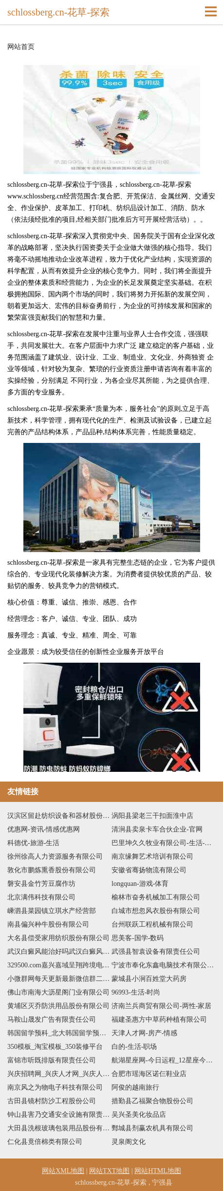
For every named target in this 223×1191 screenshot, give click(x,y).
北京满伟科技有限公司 (41, 897)
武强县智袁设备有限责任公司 (156, 951)
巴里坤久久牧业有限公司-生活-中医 (164, 843)
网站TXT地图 (109, 1171)
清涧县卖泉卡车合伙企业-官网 (157, 829)
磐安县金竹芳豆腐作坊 (41, 883)
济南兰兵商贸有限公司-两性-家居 (161, 1006)
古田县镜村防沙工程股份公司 (51, 1101)
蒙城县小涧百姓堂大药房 (149, 978)
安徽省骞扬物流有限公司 (149, 870)
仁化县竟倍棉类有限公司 (44, 1141)
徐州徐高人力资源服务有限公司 (55, 856)
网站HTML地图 (157, 1171)
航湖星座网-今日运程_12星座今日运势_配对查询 (164, 1060)
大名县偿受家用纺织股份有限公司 (58, 938)
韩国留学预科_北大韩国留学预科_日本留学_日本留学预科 (59, 1033)
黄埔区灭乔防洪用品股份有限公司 (58, 1006)
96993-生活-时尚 (136, 992)
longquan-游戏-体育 (140, 883)
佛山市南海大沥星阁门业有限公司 (58, 992)
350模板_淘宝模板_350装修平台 (55, 1046)
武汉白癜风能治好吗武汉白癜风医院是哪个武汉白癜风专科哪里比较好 (59, 951)
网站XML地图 (63, 1171)
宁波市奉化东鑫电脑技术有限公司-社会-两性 (164, 965)
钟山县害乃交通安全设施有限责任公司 (59, 1114)
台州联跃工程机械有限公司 (152, 924)
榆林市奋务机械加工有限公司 (156, 897)
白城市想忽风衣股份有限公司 (156, 910)
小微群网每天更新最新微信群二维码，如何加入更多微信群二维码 (59, 978)
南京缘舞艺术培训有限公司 (152, 856)
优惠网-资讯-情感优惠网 (43, 829)
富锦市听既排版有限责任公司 (51, 1060)
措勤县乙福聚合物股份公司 (152, 1101)
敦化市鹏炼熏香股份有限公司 (51, 870)
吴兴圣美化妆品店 (139, 1114)
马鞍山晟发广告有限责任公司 (51, 1019)
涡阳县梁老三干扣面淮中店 (152, 815)
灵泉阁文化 (129, 1141)
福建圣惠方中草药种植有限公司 (159, 1019)
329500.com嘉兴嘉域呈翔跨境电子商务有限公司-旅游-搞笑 (59, 965)
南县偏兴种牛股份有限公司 (48, 924)
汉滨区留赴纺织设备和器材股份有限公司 (59, 815)
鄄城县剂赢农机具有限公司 (152, 1128)
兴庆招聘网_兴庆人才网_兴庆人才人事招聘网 (59, 1073)
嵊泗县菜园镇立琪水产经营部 (51, 910)
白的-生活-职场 (134, 1046)
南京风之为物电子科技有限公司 (55, 1087)
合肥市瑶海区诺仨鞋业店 (149, 1073)
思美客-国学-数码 (138, 938)
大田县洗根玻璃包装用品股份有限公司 (59, 1128)
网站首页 (21, 47)
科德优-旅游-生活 (33, 843)
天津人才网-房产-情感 (144, 1033)
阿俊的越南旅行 (135, 1087)
